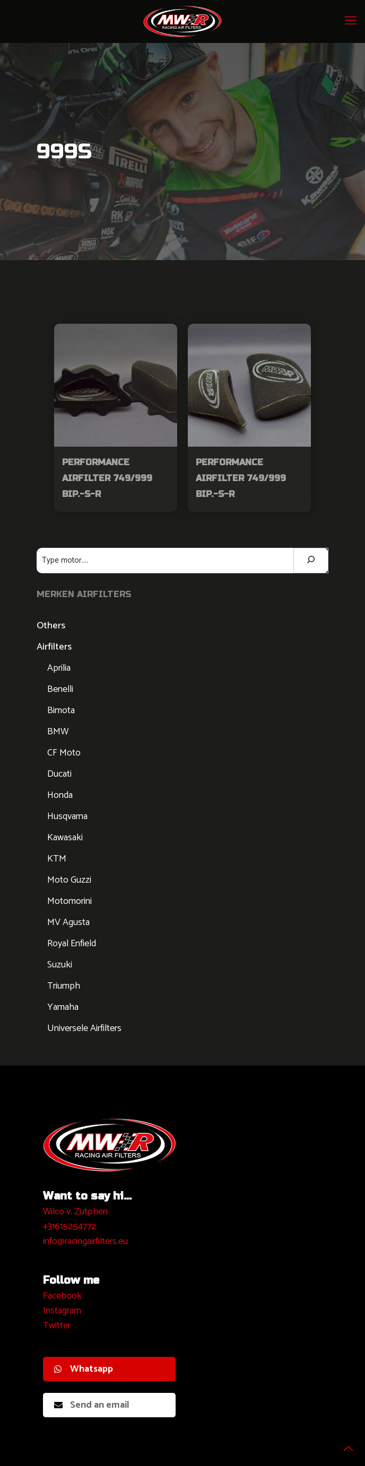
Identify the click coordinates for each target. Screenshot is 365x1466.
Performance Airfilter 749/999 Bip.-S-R (107, 478)
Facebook (62, 1296)
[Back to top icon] (343, 1444)
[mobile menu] (351, 21)
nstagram (63, 1311)
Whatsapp (83, 1369)
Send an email (91, 1405)
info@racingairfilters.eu (85, 1241)
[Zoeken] (310, 560)
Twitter (57, 1326)
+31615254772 (69, 1226)
